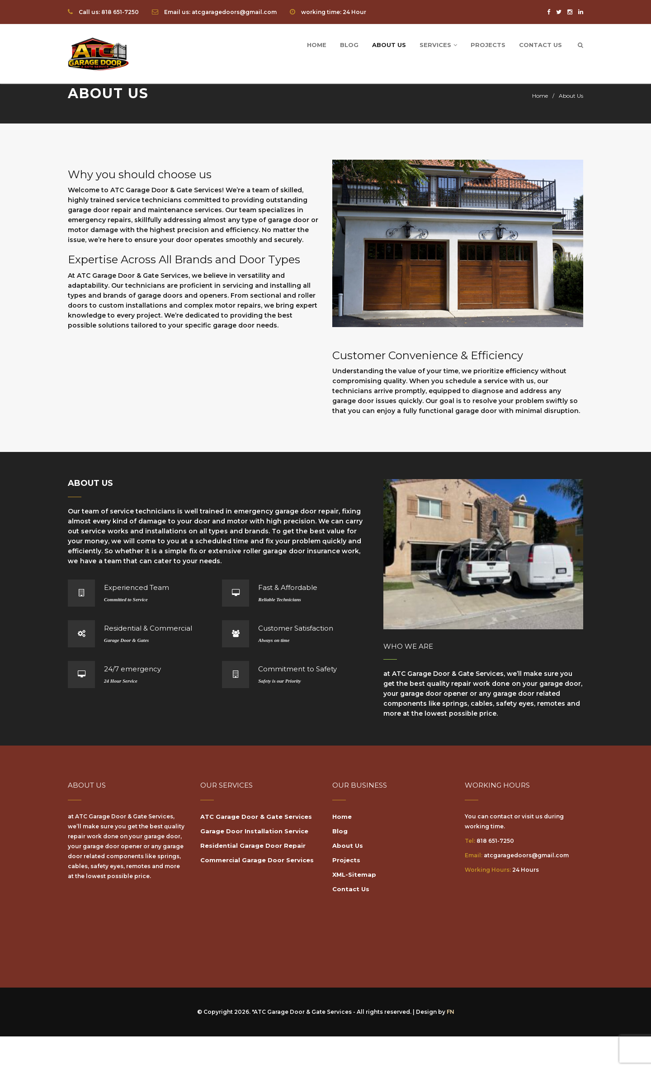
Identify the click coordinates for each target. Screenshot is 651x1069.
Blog (349, 44)
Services (438, 44)
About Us (389, 44)
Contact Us (540, 44)
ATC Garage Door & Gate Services (256, 816)
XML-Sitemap (354, 874)
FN (450, 1011)
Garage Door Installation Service (254, 831)
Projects (488, 44)
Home (316, 44)
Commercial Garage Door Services (257, 860)
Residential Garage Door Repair (253, 845)
